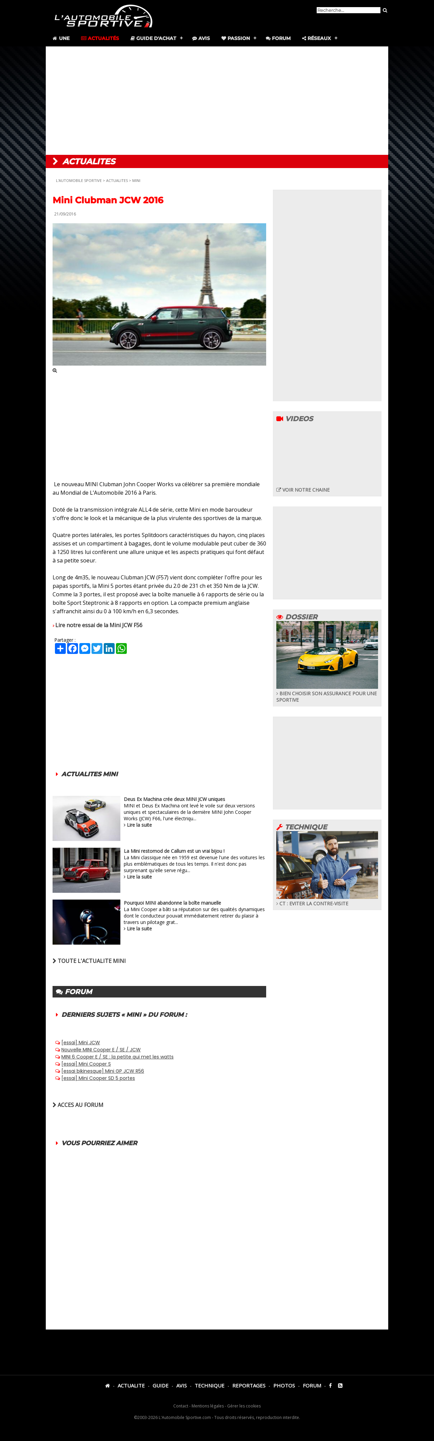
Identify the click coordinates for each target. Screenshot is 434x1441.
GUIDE (161, 1385)
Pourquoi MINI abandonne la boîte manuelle (172, 903)
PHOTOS (284, 1385)
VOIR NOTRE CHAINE (303, 490)
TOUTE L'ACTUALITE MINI (89, 961)
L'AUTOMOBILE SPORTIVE (79, 180)
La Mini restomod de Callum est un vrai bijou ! (174, 851)
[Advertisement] (217, 100)
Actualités (100, 38)
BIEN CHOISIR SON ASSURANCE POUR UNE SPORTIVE (327, 693)
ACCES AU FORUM (78, 1105)
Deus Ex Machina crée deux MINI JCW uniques (174, 799)
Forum (278, 38)
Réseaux (316, 38)
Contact (180, 1406)
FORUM (312, 1385)
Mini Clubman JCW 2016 (108, 200)
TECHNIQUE (209, 1385)
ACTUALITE (131, 1385)
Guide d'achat (153, 38)
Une (61, 38)
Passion (235, 38)
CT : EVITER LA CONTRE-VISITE (327, 900)
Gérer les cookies (244, 1406)
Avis (201, 38)
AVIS (181, 1385)
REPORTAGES (248, 1385)
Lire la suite (139, 825)
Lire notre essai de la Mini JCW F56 (98, 625)
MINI (136, 180)
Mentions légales (208, 1406)
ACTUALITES (117, 180)
